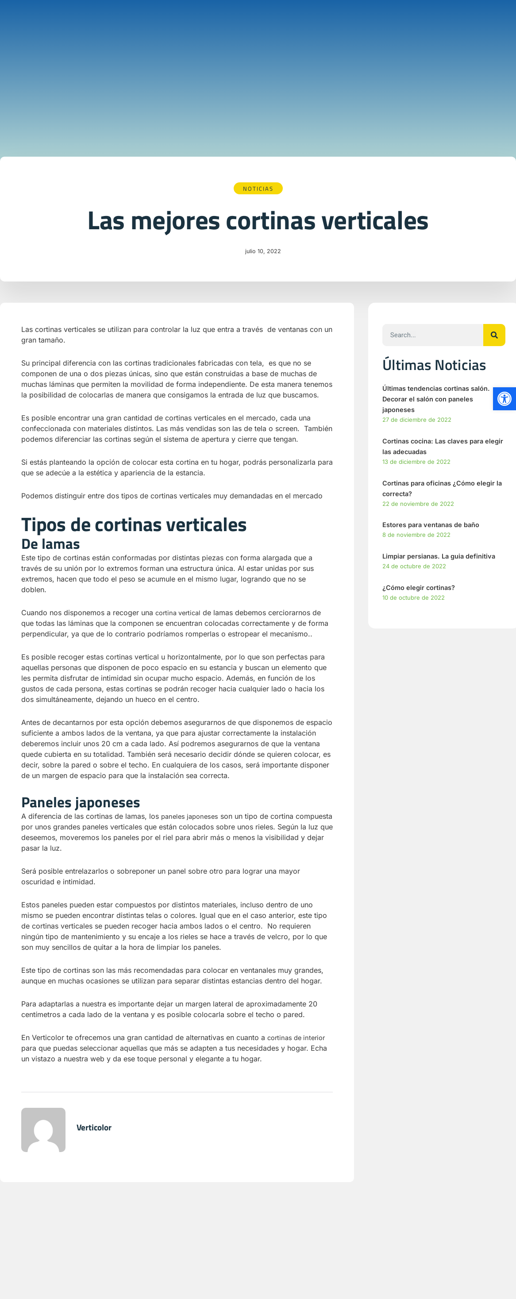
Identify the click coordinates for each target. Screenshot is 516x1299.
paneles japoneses (192, 817)
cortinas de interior (298, 1038)
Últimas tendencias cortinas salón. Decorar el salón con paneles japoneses (441, 400)
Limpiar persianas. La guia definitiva (443, 557)
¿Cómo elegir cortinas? (421, 588)
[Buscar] (494, 336)
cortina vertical (180, 613)
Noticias (258, 188)
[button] (504, 398)
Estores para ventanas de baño (435, 525)
